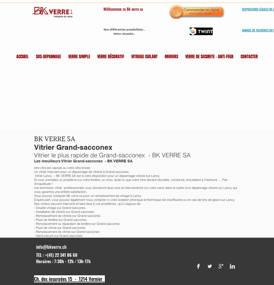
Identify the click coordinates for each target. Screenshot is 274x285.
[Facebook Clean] (198, 266)
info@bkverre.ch (51, 246)
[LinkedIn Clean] (232, 266)
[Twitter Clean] (209, 266)
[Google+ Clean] (221, 266)
